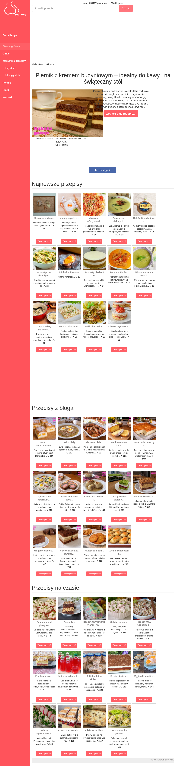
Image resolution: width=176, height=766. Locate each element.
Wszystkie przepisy (14, 61)
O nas (6, 53)
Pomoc (7, 82)
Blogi (6, 90)
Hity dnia (9, 68)
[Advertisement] (103, 37)
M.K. (172, 759)
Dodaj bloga (10, 35)
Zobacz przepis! (44, 241)
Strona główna (11, 46)
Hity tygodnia (11, 75)
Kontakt (7, 97)
